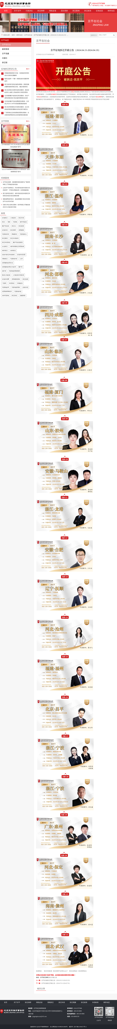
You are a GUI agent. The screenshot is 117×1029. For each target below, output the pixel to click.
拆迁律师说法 (82, 971)
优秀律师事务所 (7, 291)
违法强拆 (64, 11)
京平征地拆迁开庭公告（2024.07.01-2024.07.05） (56, 983)
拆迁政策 (87, 11)
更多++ (28, 69)
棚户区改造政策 (18, 242)
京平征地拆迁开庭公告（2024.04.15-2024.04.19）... (51, 35)
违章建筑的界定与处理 (9, 267)
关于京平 (17, 11)
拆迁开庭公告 (53, 977)
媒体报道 (5, 49)
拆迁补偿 (21, 218)
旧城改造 (20, 283)
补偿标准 (95, 1002)
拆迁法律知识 (73, 971)
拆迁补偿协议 (6, 242)
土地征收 (13, 218)
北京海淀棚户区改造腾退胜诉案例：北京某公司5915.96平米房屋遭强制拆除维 (16, 102)
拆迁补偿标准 (14, 238)
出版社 (4, 58)
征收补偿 (25, 287)
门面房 (4, 283)
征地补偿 (5, 230)
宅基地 (15, 222)
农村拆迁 (13, 250)
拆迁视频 (73, 1002)
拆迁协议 (14, 295)
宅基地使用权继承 (14, 271)
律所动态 (111, 11)
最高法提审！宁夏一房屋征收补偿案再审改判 (16, 80)
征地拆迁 (5, 218)
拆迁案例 (76, 11)
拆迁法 (14, 226)
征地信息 (99, 11)
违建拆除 (22, 295)
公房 (21, 258)
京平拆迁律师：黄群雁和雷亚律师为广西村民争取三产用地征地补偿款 (16, 183)
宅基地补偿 (13, 258)
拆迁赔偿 (5, 238)
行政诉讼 (29, 11)
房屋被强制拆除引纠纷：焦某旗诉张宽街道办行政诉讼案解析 (16, 74)
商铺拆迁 (14, 234)
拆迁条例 (25, 279)
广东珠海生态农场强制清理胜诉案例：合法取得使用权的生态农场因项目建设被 (16, 114)
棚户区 (21, 267)
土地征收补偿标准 (18, 275)
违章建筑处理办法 (7, 263)
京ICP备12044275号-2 (80, 1026)
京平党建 (5, 54)
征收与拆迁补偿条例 (8, 254)
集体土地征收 (6, 275)
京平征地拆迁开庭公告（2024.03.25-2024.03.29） (56, 980)
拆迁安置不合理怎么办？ (60, 971)
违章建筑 (21, 230)
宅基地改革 (5, 287)
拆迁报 (4, 62)
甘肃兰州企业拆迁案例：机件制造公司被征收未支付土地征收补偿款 (16, 206)
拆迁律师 (40, 11)
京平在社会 (28, 35)
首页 (6, 11)
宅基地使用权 (16, 287)
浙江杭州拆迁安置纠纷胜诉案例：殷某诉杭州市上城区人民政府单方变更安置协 (16, 91)
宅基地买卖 (5, 234)
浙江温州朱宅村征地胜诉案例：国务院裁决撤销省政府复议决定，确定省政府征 (16, 85)
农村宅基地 (5, 295)
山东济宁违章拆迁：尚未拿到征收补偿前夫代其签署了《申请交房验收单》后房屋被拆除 (16, 189)
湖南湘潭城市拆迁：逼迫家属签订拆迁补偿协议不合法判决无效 (16, 200)
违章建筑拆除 (16, 279)
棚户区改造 (5, 226)
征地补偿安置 (21, 254)
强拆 (9, 222)
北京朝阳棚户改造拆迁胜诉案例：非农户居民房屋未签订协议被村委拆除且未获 (16, 97)
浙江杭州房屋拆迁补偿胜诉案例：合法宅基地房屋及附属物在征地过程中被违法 (16, 108)
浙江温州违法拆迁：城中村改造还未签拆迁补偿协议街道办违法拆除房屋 (16, 194)
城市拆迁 (5, 250)
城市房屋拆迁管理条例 (17, 246)
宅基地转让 (23, 234)
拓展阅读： (39, 971)
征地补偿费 (5, 279)
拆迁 (3, 222)
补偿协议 (11, 283)
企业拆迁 (5, 246)
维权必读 (52, 11)
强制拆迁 (5, 258)
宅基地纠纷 (17, 291)
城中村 (4, 271)
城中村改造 (23, 222)
